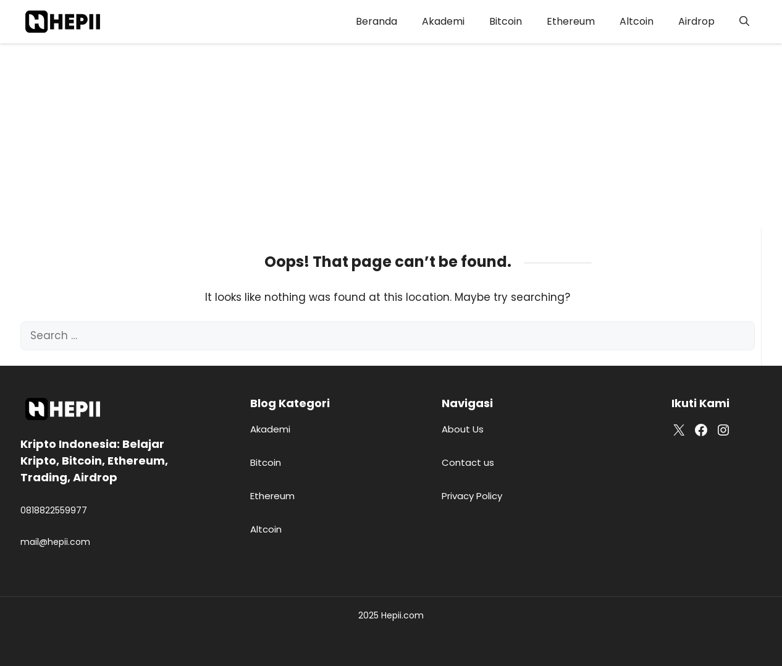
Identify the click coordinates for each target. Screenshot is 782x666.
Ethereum (571, 21)
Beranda (376, 21)
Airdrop (696, 21)
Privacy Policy (472, 495)
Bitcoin (505, 21)
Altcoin (637, 21)
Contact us (468, 462)
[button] (744, 21)
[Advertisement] (391, 135)
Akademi (443, 21)
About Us (463, 429)
